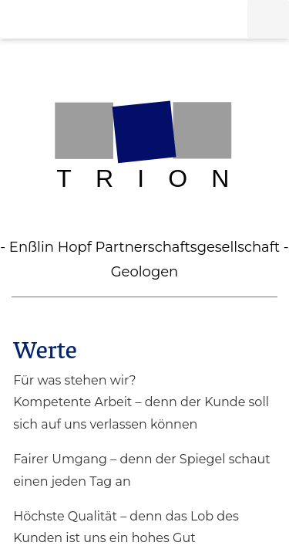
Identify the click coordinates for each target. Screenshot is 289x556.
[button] (268, 19)
